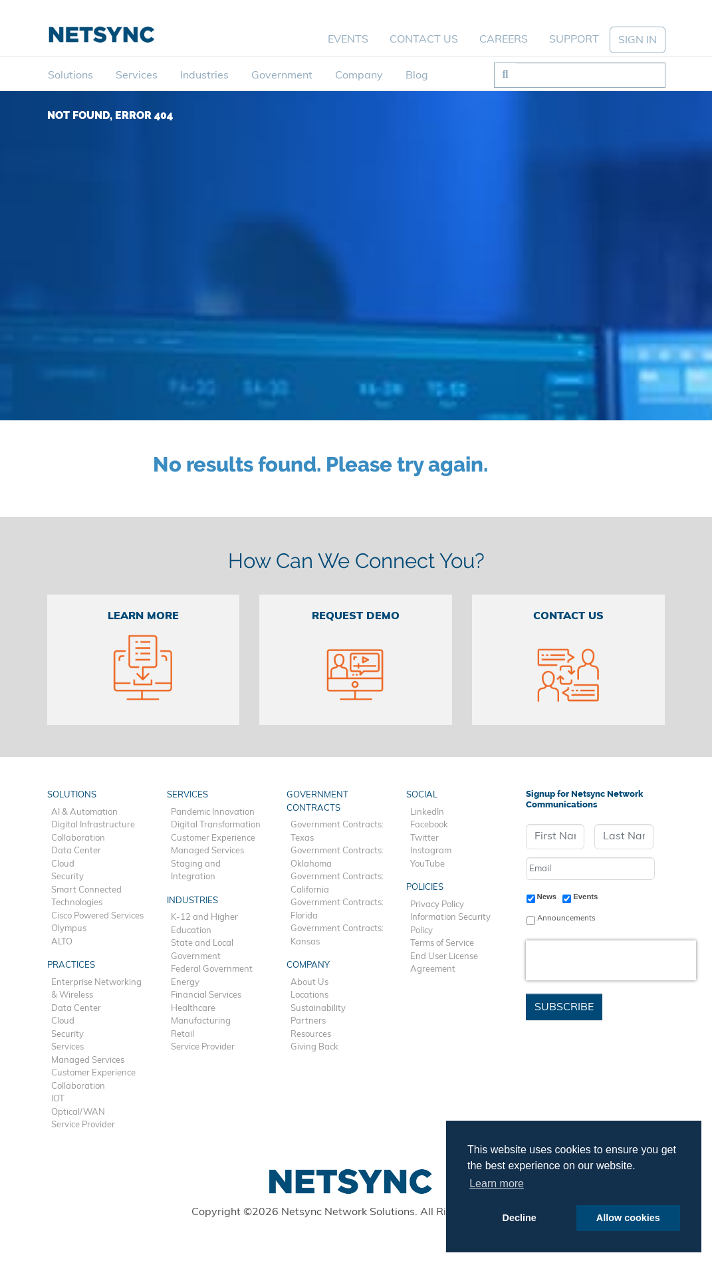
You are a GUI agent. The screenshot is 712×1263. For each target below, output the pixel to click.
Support (574, 40)
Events (348, 40)
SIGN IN (637, 40)
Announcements (566, 918)
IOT (57, 1099)
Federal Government (212, 969)
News (547, 897)
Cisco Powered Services (97, 916)
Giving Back (314, 1047)
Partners (308, 1021)
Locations (309, 995)
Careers (503, 40)
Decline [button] (519, 1217)
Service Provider (83, 1125)
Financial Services (206, 995)
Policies (424, 887)
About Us (309, 982)
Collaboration (78, 838)
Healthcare (193, 1008)
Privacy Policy (437, 905)
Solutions (70, 75)
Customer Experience (93, 1073)
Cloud (62, 864)
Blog (417, 75)
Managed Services (87, 1060)
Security (67, 877)
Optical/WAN (78, 1112)
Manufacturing (201, 1021)
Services (137, 75)
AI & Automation (84, 812)
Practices (71, 965)
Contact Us (424, 40)
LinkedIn (427, 812)
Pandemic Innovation (213, 812)
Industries (204, 75)
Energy (185, 982)
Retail (182, 1034)
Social (421, 795)
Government (281, 75)
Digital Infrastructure (93, 825)
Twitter (424, 838)
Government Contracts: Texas (337, 832)
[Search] (590, 75)
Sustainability (318, 1008)
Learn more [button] (496, 1183)
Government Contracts (317, 802)
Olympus (68, 928)
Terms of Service (442, 943)
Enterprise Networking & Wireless (96, 989)
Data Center (76, 851)
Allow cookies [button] (628, 1217)
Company (359, 75)
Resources (311, 1034)
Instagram (430, 851)
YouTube (427, 864)
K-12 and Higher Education (204, 924)
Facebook (429, 825)
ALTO (61, 942)
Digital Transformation (216, 825)
